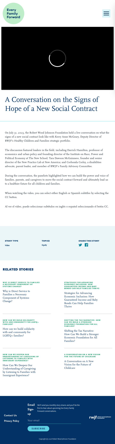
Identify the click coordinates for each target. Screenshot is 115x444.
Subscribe (38, 428)
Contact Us (10, 415)
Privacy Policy (11, 421)
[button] (106, 13)
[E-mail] (54, 421)
